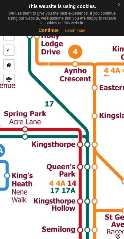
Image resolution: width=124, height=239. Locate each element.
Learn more (75, 30)
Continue (48, 30)
